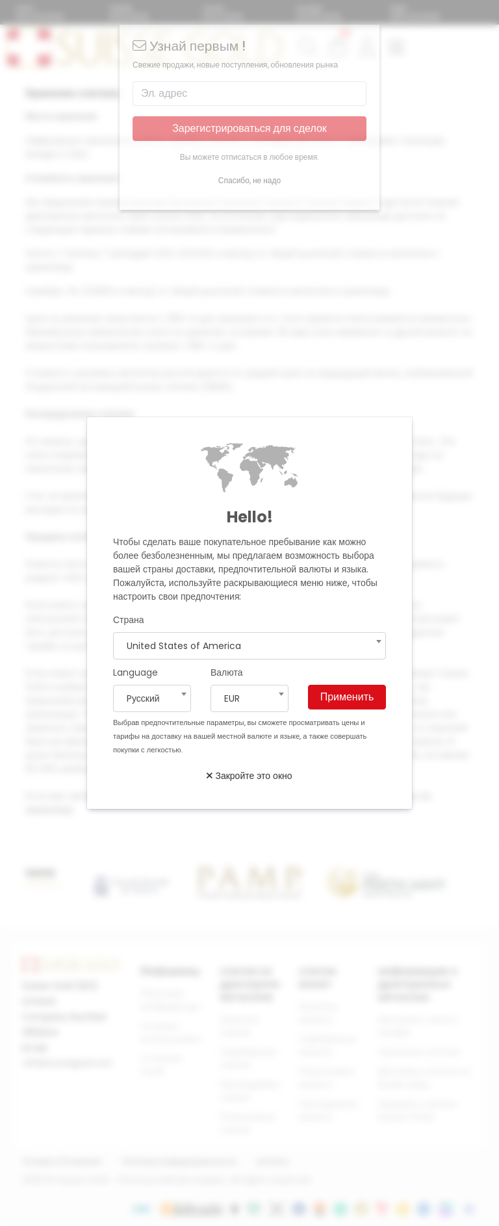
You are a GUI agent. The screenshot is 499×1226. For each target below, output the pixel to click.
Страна (128, 619)
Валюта (227, 672)
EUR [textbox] (232, 698)
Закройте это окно (249, 775)
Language (135, 672)
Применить (347, 696)
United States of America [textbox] (184, 645)
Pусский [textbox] (143, 698)
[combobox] (249, 645)
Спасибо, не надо (249, 180)
